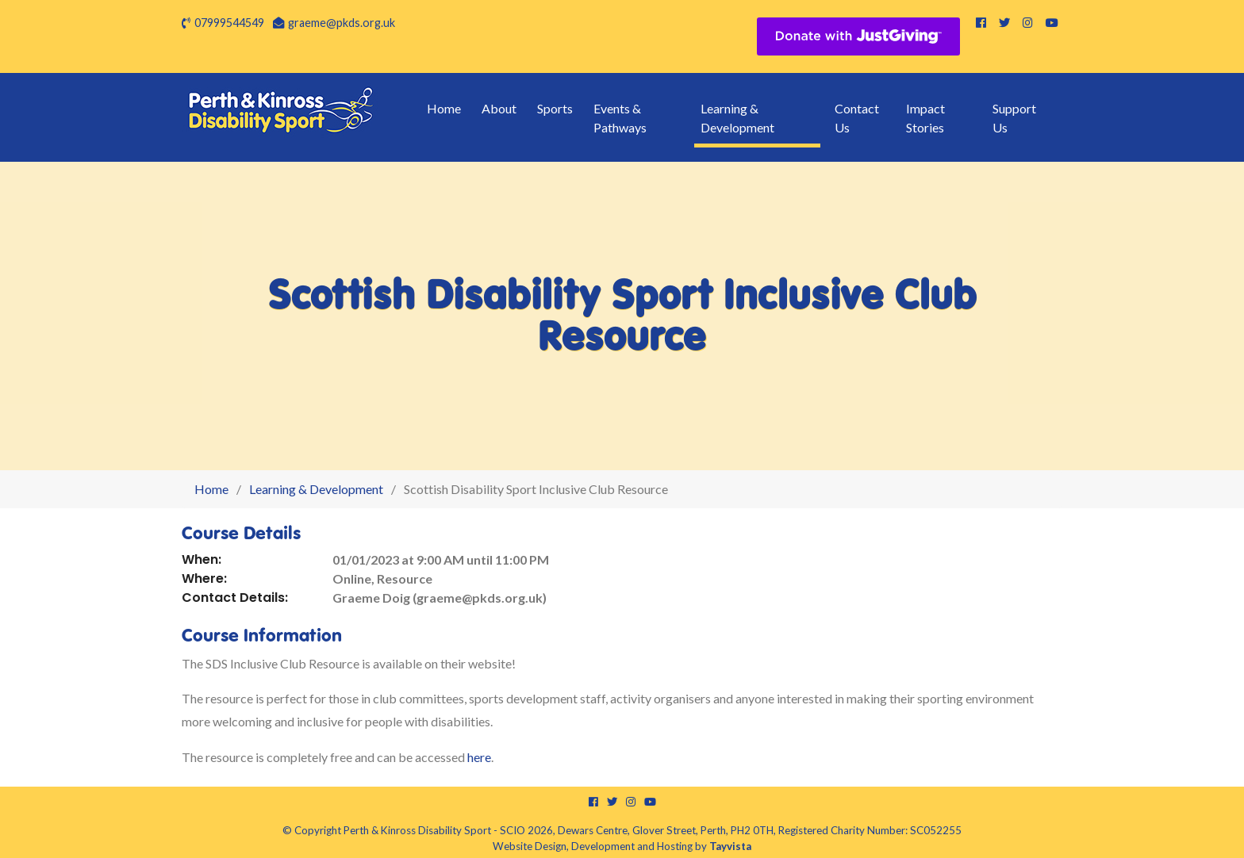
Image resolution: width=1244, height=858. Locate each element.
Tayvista (730, 846)
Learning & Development (737, 118)
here (479, 756)
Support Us (1014, 118)
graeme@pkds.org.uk (341, 22)
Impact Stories (925, 118)
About (499, 108)
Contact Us (857, 118)
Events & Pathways (620, 118)
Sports (555, 108)
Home (444, 108)
